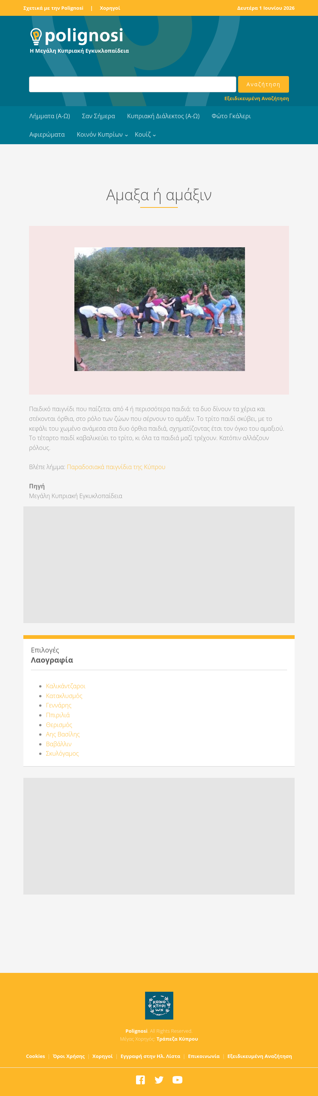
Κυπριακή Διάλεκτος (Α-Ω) (163, 116)
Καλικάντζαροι (66, 686)
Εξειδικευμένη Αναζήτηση (257, 98)
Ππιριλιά (58, 715)
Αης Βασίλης (63, 734)
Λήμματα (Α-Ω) (49, 116)
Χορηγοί (110, 8)
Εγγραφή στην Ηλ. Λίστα (150, 1056)
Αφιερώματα (47, 134)
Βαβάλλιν (59, 744)
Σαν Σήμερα (98, 116)
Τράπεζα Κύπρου (177, 1038)
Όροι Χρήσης (69, 1056)
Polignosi (136, 1030)
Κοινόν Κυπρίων (100, 134)
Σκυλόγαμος (62, 753)
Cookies (35, 1056)
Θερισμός (59, 725)
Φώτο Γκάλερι (231, 116)
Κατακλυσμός (64, 696)
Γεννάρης (59, 705)
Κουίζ (143, 134)
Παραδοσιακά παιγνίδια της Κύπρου (116, 467)
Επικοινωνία (204, 1056)
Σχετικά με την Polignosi (53, 8)
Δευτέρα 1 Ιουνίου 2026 (266, 8)
